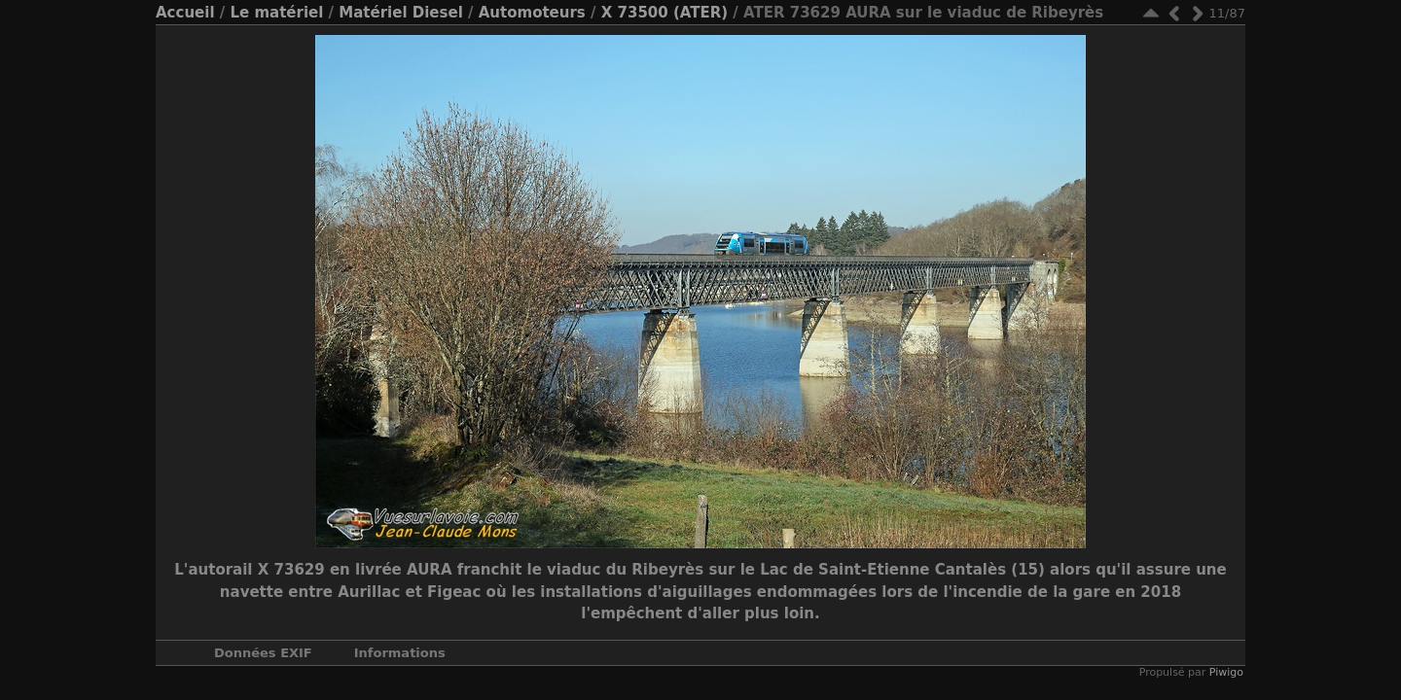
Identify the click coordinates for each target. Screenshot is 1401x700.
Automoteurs (532, 12)
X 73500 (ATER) (664, 12)
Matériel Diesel (400, 12)
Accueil (185, 12)
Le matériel (276, 12)
